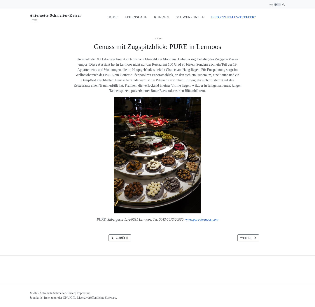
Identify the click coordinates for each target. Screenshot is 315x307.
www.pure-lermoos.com (201, 219)
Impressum (83, 293)
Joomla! (35, 297)
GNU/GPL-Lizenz (74, 297)
